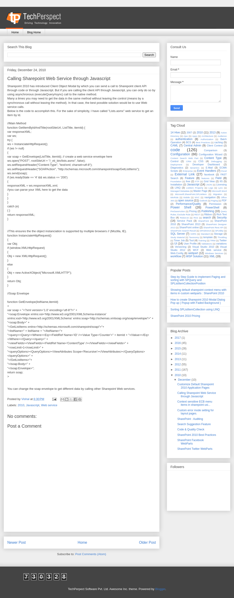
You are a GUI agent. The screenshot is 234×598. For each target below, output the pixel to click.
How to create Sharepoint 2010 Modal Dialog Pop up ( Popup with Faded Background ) (197, 301)
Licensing (221, 184)
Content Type (213, 158)
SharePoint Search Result (183, 230)
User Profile (190, 243)
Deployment (176, 164)
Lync (220, 188)
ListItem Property (194, 188)
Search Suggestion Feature (194, 424)
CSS (200, 161)
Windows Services (214, 253)
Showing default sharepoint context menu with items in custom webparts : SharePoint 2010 (198, 291)
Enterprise (188, 171)
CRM (188, 161)
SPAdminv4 (205, 230)
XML (212, 256)
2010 (21, 405)
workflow (175, 256)
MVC (197, 197)
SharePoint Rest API (213, 227)
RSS (196, 217)
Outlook (203, 200)
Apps (194, 136)
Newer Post (16, 542)
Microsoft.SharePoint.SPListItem (191, 194)
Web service (49, 405)
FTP (197, 181)
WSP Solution (194, 256)
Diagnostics (176, 167)
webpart (193, 253)
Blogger (160, 589)
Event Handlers (206, 170)
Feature (189, 178)
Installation (176, 184)
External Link (185, 174)
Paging (214, 200)
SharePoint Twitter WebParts (195, 448)
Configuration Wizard (210, 154)
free (188, 181)
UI (175, 243)
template (208, 237)
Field (218, 178)
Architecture (207, 136)
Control (174, 161)
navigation (210, 197)
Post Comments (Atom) (90, 554)
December (184, 379)
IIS (221, 181)
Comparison (210, 150)
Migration (217, 194)
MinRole (174, 197)
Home (15, 32)
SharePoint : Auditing (190, 419)
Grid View (209, 181)
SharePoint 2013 (190, 224)
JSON (209, 184)
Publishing (207, 211)
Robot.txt (184, 217)
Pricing (193, 211)
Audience (222, 136)
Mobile (186, 197)
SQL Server (177, 233)
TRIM (212, 240)
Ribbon (208, 214)
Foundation (175, 181)
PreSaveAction (177, 211)
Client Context (215, 145)
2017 (178, 337)
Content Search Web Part (184, 158)
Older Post (147, 542)
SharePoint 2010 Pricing (185, 315)
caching (218, 142)
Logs (210, 188)
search (207, 217)
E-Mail (209, 167)
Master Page (200, 191)
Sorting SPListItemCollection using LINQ (195, 309)
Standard (205, 234)
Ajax (185, 136)
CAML (174, 145)
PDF (224, 200)
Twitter (223, 240)
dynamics (194, 167)
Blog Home (34, 32)
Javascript (33, 405)
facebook (209, 174)
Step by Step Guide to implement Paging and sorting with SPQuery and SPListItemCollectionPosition (197, 280)
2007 (189, 132)
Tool (191, 240)
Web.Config (176, 253)
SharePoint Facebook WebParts (190, 442)
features (206, 178)
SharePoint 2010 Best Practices (196, 435)
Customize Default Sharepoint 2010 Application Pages (195, 386)
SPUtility (219, 230)
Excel (224, 171)
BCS (188, 142)
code (175, 149)
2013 (213, 132)
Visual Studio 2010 (203, 246)
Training (202, 240)
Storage (218, 233)
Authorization (206, 139)
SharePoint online (189, 227)
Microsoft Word (219, 191)
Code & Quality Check (190, 429)
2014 (178, 353)
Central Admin (192, 145)
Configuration (180, 154)
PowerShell (212, 207)
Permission (215, 204)
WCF (196, 250)
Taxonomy (194, 237)
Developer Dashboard (206, 164)
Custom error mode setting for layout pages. (195, 412)
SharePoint (203, 221)
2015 (178, 348)
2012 (178, 364)
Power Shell (180, 207)
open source (185, 200)
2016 (178, 343)
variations (221, 243)
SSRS (193, 234)
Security (222, 217)
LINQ (178, 187)
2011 (178, 369)
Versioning (180, 246)
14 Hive (175, 132)
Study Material (177, 237)
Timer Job (179, 240)
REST (197, 214)
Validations (206, 243)
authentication (183, 139)
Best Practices (203, 142)
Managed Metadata (179, 191)
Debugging (216, 161)
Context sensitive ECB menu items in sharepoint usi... (194, 403)
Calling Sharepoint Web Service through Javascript (196, 394)
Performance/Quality (188, 203)
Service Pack (184, 220)
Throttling (222, 237)
